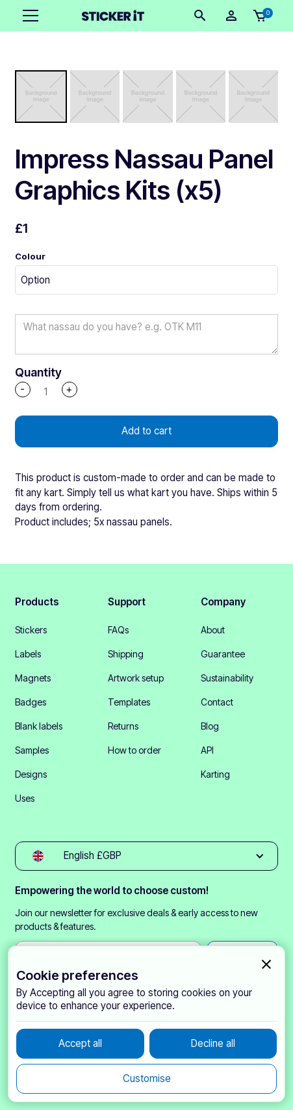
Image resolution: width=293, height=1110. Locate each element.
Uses (24, 798)
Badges (30, 701)
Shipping (126, 653)
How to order (134, 750)
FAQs (118, 629)
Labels (28, 653)
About (213, 629)
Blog (210, 726)
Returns (123, 726)
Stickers (31, 629)
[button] (28, 15)
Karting (215, 774)
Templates (129, 701)
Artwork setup (136, 677)
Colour (30, 256)
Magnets (33, 677)
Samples (32, 750)
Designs (31, 774)
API (207, 750)
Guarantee (223, 653)
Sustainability (227, 677)
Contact (217, 701)
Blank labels (38, 726)
